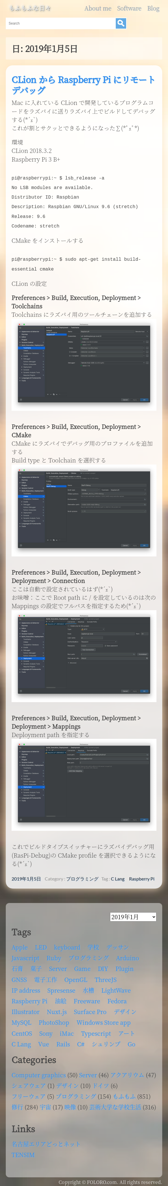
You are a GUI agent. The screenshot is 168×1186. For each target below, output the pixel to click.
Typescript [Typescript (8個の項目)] (96, 1030)
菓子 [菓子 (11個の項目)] (36, 965)
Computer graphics (39, 1072)
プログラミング (82, 876)
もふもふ (124, 1093)
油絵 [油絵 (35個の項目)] (60, 998)
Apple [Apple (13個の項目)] (20, 944)
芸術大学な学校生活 (115, 1104)
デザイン (67, 1082)
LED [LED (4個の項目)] (41, 944)
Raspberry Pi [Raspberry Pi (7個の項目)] (30, 998)
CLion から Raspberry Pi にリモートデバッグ (83, 84)
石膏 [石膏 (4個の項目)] (17, 965)
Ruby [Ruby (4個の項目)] (53, 955)
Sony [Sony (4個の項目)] (46, 1030)
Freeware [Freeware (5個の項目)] (87, 998)
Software (129, 8)
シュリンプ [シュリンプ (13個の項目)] (106, 1041)
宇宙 (45, 1104)
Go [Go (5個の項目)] (131, 1041)
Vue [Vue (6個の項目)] (43, 1041)
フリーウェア (29, 1093)
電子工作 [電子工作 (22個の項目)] (45, 976)
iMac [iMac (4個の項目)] (67, 1030)
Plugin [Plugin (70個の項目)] (124, 965)
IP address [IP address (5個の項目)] (26, 987)
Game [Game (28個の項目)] (82, 965)
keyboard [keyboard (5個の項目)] (67, 944)
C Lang (117, 876)
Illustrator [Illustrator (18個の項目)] (26, 1008)
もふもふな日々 (30, 8)
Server (88, 1072)
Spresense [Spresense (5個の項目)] (61, 987)
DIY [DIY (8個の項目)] (103, 965)
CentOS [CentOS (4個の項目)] (22, 1030)
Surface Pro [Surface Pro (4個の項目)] (90, 1008)
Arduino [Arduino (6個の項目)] (127, 955)
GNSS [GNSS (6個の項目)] (19, 976)
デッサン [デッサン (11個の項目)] (117, 944)
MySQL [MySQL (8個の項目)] (21, 1019)
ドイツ (100, 1082)
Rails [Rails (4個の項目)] (63, 1041)
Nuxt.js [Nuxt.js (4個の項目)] (57, 1008)
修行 (17, 1104)
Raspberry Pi (141, 876)
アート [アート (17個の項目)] (126, 1030)
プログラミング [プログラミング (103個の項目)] (88, 955)
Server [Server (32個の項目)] (58, 965)
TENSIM (23, 1152)
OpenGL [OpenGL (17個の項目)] (75, 976)
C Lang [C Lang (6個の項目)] (21, 1041)
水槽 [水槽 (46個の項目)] (88, 987)
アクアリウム (127, 1072)
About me (97, 8)
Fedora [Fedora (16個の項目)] (117, 998)
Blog (153, 8)
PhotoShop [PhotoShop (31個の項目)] (54, 1019)
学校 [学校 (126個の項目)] (93, 944)
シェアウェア (29, 1082)
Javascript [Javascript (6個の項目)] (25, 955)
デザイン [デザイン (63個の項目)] (125, 1008)
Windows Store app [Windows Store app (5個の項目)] (103, 1019)
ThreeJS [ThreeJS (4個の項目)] (106, 976)
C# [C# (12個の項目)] (80, 1041)
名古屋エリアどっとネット (46, 1141)
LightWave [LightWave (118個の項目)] (116, 987)
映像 (70, 1104)
